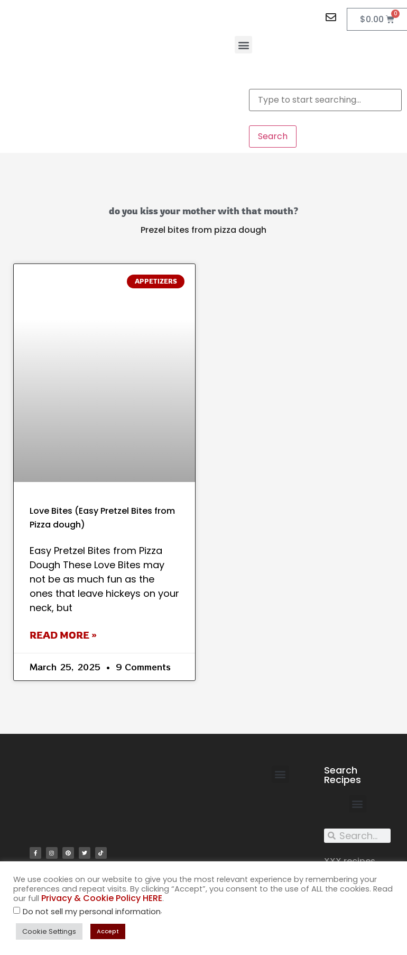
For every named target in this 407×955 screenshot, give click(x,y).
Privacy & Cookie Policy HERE (101, 898)
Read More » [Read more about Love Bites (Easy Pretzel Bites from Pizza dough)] (63, 635)
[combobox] (325, 100)
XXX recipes (349, 861)
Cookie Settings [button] (49, 931)
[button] (243, 44)
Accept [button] (108, 931)
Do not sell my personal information (92, 912)
